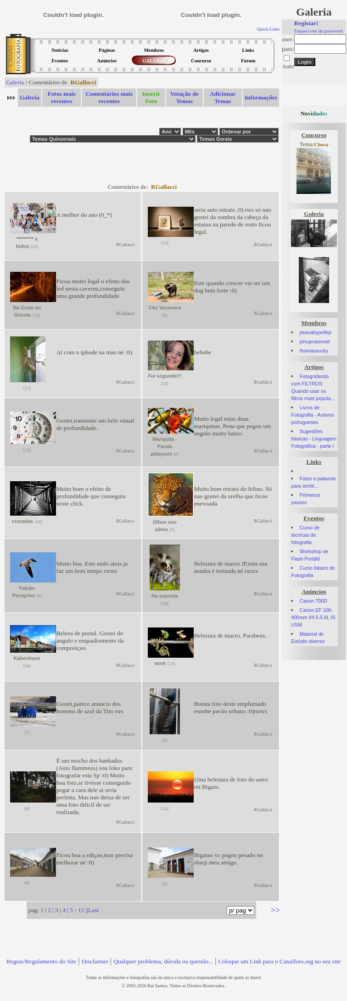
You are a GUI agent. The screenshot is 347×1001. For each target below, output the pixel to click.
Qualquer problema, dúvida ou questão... (163, 961)
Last (93, 910)
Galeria (15, 82)
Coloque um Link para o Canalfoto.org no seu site (279, 961)
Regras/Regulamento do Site (41, 961)
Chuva (321, 144)
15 (81, 910)
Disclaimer (95, 961)
